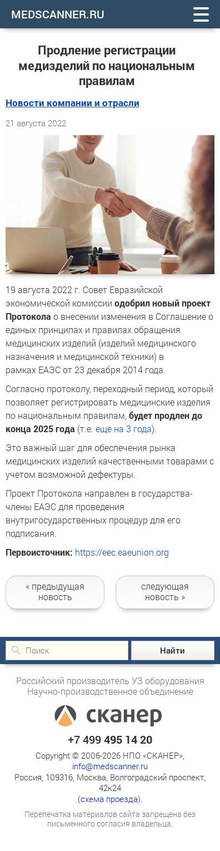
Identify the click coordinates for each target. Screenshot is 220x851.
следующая (165, 591)
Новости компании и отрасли (72, 102)
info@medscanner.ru (110, 765)
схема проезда (109, 798)
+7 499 (110, 739)
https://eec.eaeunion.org (122, 552)
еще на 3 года (124, 428)
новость (55, 591)
